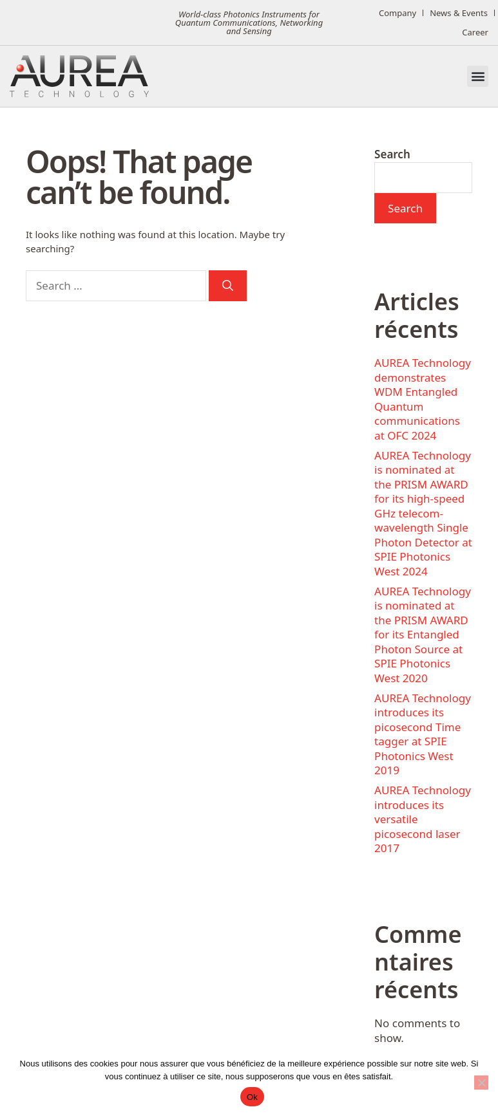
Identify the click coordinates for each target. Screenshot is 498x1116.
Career (475, 32)
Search (392, 154)
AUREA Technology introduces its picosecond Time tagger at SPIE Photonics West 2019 (422, 734)
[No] (481, 1082)
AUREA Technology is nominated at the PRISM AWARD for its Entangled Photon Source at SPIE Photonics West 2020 (422, 634)
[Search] (228, 285)
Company (397, 13)
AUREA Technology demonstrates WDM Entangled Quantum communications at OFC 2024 (422, 399)
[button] (477, 76)
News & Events (459, 13)
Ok (252, 1097)
